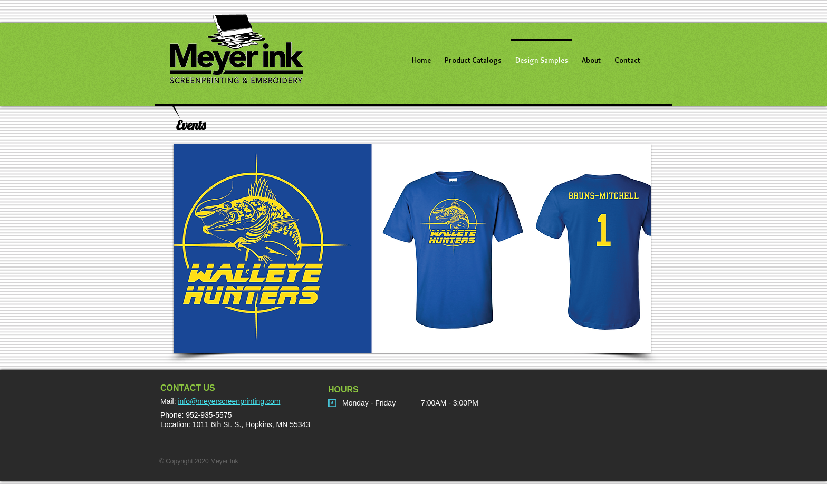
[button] (412, 248)
